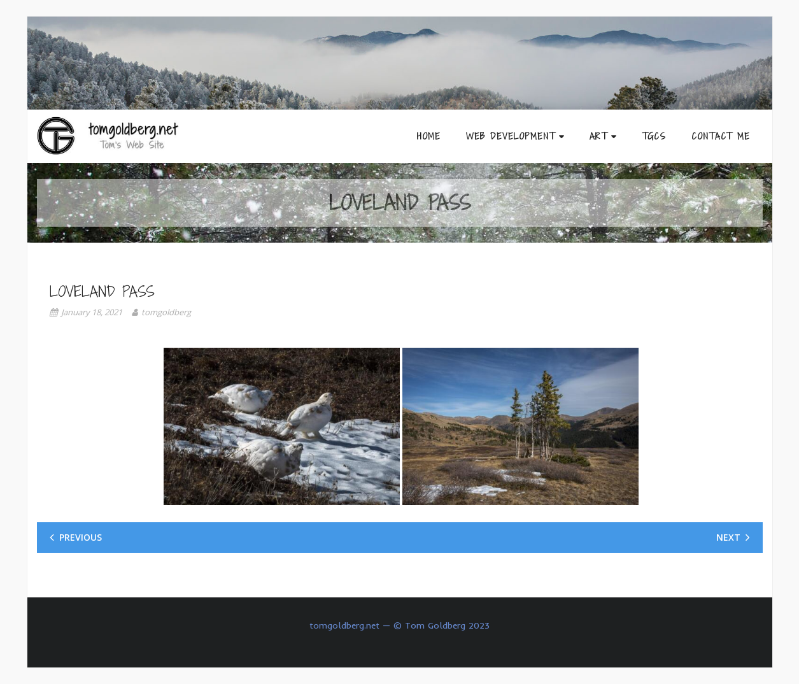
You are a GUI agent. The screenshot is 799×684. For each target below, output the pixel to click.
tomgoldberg (166, 312)
